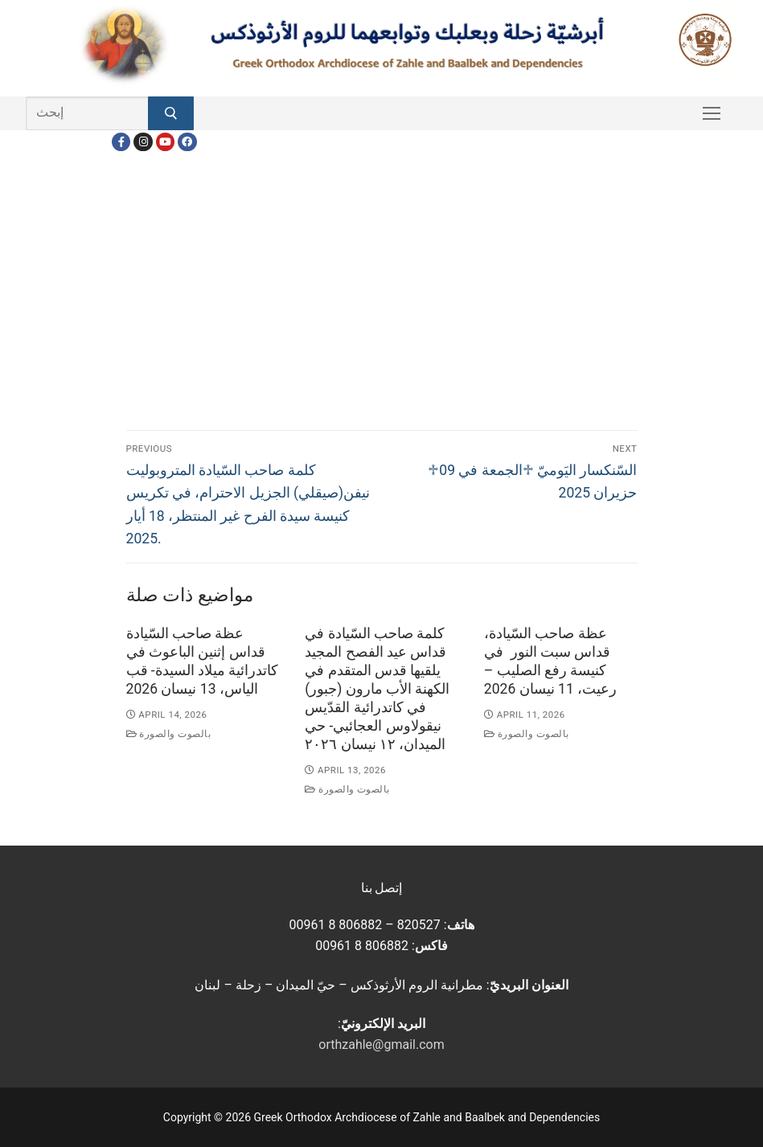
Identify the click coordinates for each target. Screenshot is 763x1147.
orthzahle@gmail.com (381, 1044)
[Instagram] (142, 142)
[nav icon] (711, 113)
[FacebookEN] (187, 142)
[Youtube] (165, 142)
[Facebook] (121, 142)
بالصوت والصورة (168, 733)
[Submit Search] (171, 113)
